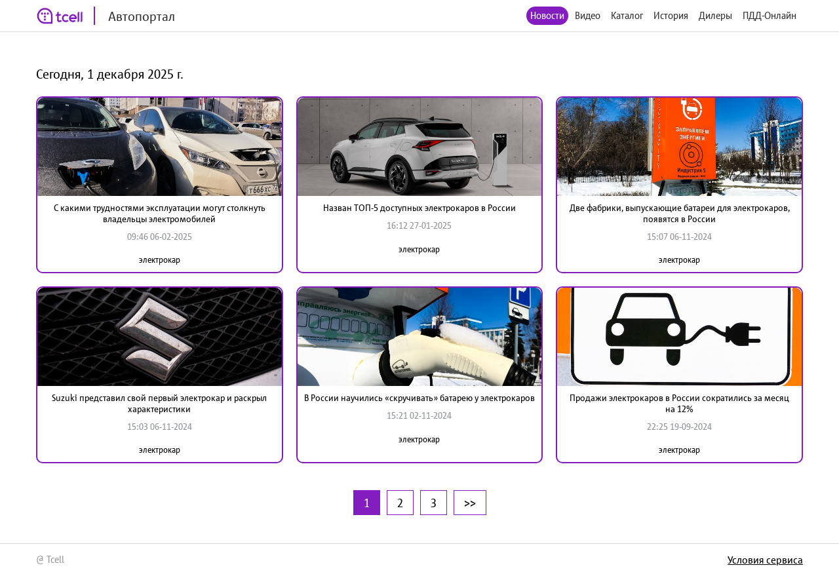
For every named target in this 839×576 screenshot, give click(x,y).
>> (470, 502)
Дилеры (715, 15)
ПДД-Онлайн (769, 15)
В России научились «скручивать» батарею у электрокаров (419, 398)
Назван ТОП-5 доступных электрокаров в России (419, 207)
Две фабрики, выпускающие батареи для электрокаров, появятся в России (680, 213)
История (671, 15)
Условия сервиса (765, 559)
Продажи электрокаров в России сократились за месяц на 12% (679, 403)
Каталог (627, 15)
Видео (587, 15)
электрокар (159, 260)
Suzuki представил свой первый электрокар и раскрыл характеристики (159, 403)
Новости (547, 15)
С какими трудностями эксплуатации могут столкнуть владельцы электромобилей (159, 213)
